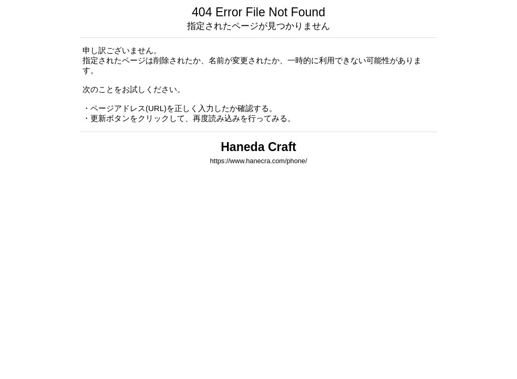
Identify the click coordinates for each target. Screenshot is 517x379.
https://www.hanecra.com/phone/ (258, 161)
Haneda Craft (258, 147)
